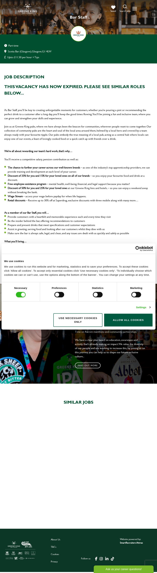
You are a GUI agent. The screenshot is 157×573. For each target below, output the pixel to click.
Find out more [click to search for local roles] (88, 365)
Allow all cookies (128, 319)
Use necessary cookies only (78, 319)
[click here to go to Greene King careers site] (20, 551)
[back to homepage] (27, 8)
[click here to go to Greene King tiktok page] (112, 559)
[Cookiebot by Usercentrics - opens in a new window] (138, 248)
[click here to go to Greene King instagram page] (101, 559)
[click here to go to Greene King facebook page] (96, 559)
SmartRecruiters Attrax (131, 543)
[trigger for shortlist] (113, 9)
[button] (125, 9)
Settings (141, 307)
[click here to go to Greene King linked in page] (106, 559)
